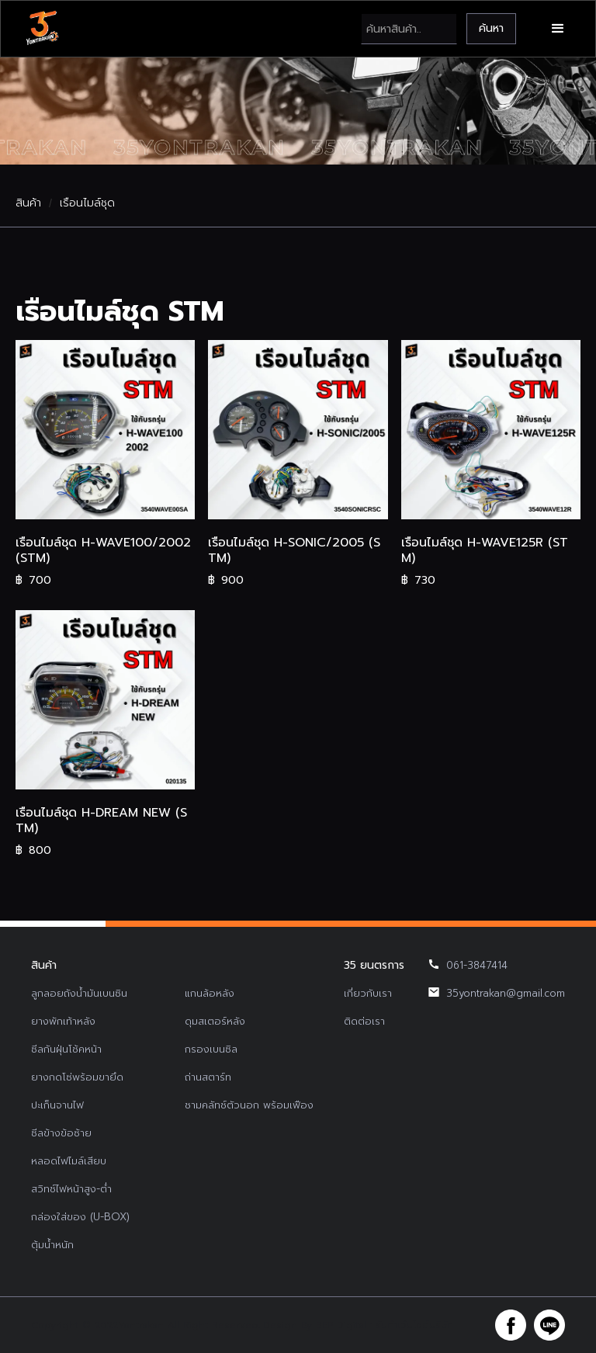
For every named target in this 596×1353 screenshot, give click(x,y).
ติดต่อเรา (364, 1021)
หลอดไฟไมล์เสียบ (68, 1161)
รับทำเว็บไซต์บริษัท (414, 1325)
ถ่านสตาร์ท (208, 1077)
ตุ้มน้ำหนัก (52, 1244)
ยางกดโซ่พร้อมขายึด (77, 1077)
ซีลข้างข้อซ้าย (61, 1133)
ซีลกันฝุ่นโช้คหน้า (66, 1049)
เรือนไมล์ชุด (87, 203)
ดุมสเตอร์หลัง (215, 1021)
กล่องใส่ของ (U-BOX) (80, 1216)
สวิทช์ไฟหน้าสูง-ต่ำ (71, 1188)
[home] (44, 29)
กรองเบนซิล (211, 1049)
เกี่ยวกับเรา (368, 993)
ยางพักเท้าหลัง (63, 1021)
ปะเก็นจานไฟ (57, 1105)
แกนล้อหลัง (209, 993)
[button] (556, 28)
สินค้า (28, 203)
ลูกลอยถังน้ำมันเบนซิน (79, 993)
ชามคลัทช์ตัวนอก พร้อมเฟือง (249, 1105)
